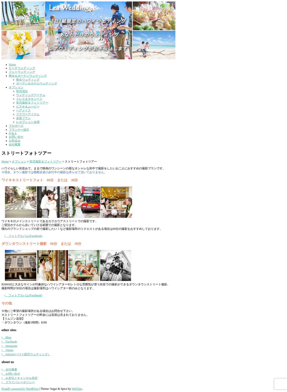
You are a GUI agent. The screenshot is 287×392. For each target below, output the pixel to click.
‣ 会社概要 (9, 369)
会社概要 (14, 144)
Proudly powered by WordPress (19, 388)
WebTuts (77, 388)
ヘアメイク (23, 110)
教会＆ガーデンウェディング (28, 75)
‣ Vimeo (7, 350)
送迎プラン (23, 118)
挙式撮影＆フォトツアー (32, 102)
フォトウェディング (22, 71)
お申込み (14, 140)
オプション (16, 87)
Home (12, 64)
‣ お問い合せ (10, 373)
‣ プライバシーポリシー (18, 382)
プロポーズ (16, 125)
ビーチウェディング (22, 68)
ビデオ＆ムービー (28, 106)
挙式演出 (22, 91)
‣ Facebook (9, 341)
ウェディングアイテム (30, 95)
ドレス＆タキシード (29, 98)
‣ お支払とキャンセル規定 (19, 378)
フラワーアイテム (28, 114)
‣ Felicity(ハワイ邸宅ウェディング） (26, 354)
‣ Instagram (9, 345)
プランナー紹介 (19, 129)
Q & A (13, 133)
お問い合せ (16, 136)
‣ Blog (6, 337)
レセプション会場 (28, 122)
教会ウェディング (28, 79)
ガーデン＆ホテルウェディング (36, 83)
